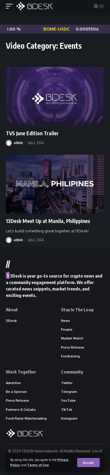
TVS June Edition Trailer (32, 133)
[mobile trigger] (11, 6)
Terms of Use (38, 465)
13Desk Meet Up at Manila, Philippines (48, 221)
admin (18, 143)
